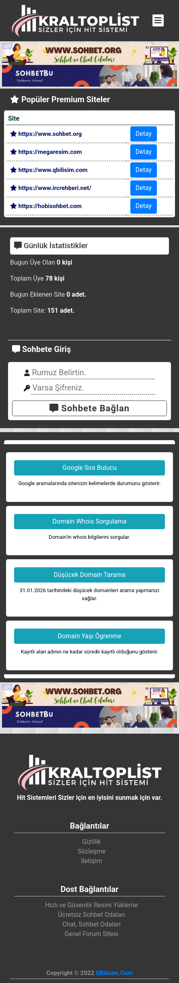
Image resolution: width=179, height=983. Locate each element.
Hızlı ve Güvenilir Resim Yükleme (91, 905)
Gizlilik (91, 841)
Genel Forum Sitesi (92, 934)
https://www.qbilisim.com (49, 170)
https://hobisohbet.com (46, 206)
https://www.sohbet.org (46, 134)
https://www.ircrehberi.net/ (50, 188)
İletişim (91, 861)
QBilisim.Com (114, 973)
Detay (144, 134)
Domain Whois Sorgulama (89, 521)
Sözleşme (92, 851)
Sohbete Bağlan (89, 408)
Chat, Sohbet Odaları (91, 924)
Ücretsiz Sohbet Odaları (91, 914)
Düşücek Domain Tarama (90, 574)
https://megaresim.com (46, 152)
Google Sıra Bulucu (89, 467)
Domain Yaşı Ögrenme (89, 636)
